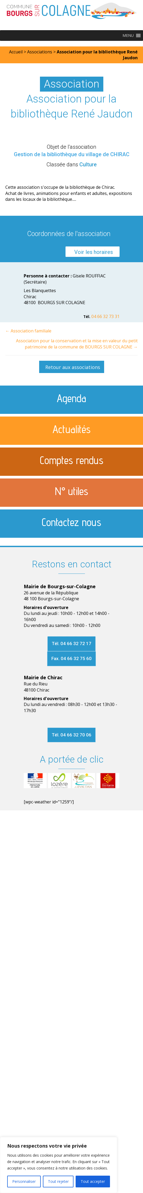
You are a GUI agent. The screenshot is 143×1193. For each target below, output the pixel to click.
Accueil (16, 52)
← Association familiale (28, 331)
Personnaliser (24, 1181)
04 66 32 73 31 (105, 316)
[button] (128, 35)
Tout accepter (93, 1181)
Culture (88, 164)
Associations (39, 52)
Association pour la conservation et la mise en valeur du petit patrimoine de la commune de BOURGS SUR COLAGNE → (77, 344)
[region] (58, 1165)
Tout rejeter (58, 1181)
